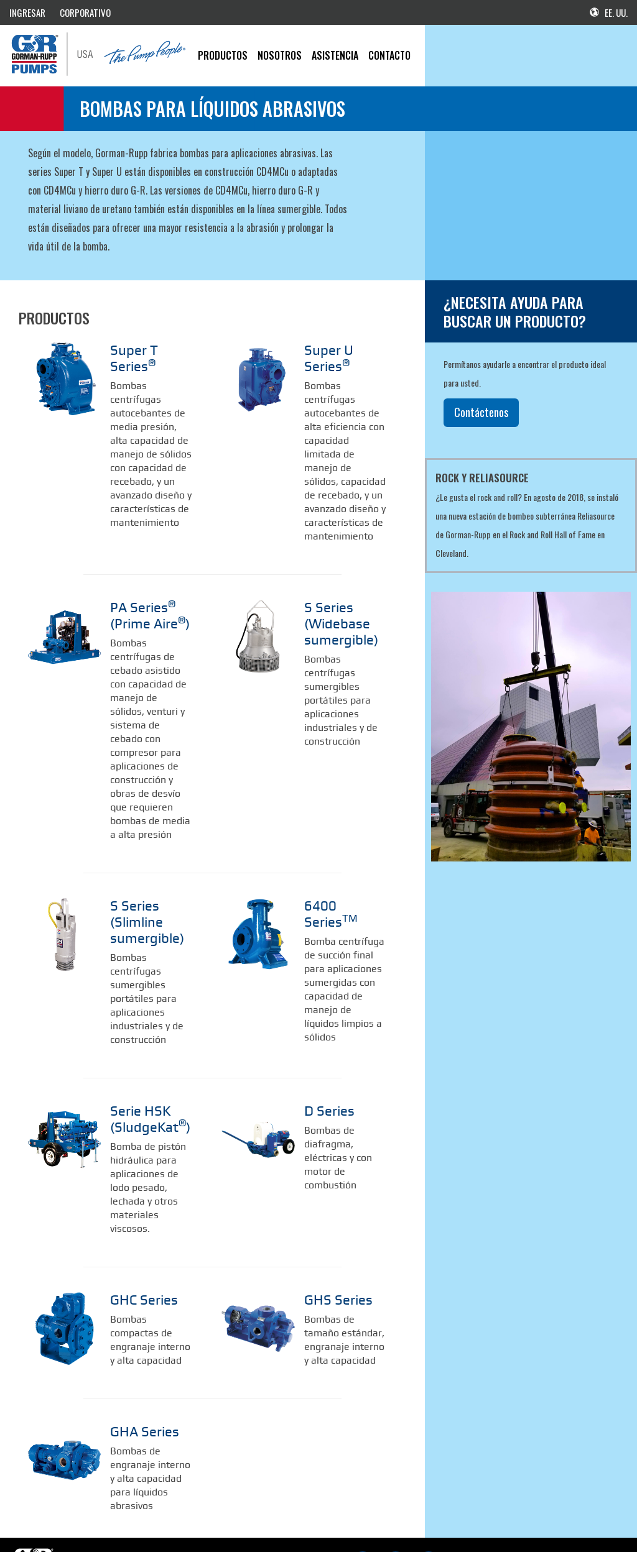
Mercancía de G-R (153, 1517)
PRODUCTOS (223, 55)
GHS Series (330, 1245)
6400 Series (338, 879)
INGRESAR (27, 12)
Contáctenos (481, 412)
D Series (323, 1063)
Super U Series (341, 349)
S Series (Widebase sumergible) (332, 600)
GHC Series (136, 1245)
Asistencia (335, 55)
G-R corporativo (95, 1517)
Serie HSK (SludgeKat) (141, 1069)
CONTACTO (389, 55)
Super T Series (147, 349)
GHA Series (136, 1374)
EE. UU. (609, 12)
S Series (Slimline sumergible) (150, 886)
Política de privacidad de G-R (229, 1517)
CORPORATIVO (85, 12)
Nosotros (280, 55)
